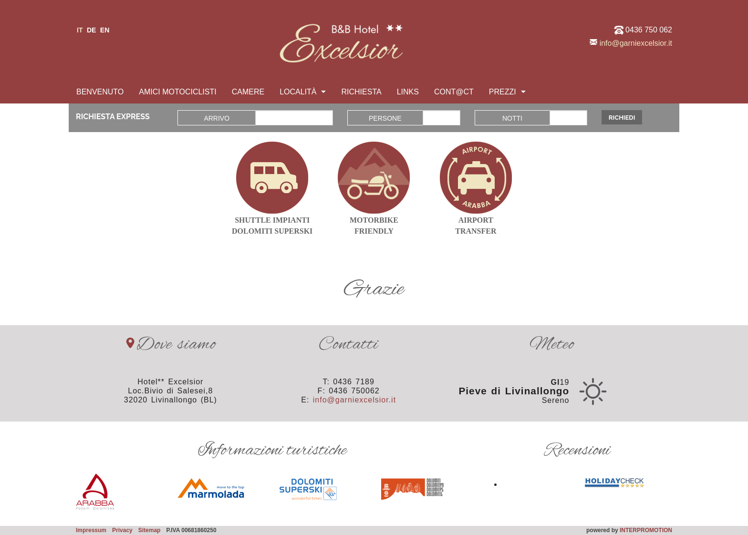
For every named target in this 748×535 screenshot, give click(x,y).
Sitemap (149, 530)
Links (408, 92)
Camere (248, 92)
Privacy (122, 530)
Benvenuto (100, 92)
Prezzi (502, 92)
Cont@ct (454, 92)
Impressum (91, 530)
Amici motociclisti (177, 92)
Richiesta (361, 92)
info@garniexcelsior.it (636, 43)
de (91, 30)
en (104, 30)
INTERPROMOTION (646, 530)
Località (298, 92)
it (80, 30)
